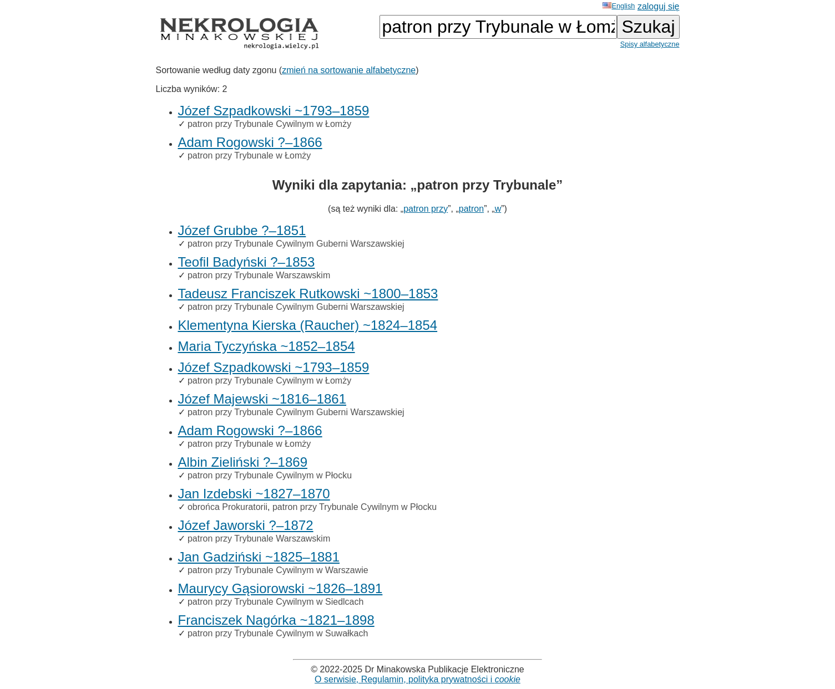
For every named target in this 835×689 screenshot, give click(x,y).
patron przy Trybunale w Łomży (249, 155)
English (619, 6)
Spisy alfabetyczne (650, 44)
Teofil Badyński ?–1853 (246, 261)
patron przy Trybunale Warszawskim (259, 275)
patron (471, 208)
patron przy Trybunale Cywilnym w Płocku (270, 475)
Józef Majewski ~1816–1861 (262, 398)
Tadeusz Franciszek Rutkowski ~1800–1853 (308, 293)
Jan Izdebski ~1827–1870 (254, 493)
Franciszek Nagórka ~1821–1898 (276, 620)
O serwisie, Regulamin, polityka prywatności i (417, 679)
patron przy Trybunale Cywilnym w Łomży (269, 124)
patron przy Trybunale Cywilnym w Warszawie (278, 570)
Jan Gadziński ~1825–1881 (259, 556)
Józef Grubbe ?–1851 (242, 230)
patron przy (425, 208)
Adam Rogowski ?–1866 (250, 142)
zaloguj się (658, 6)
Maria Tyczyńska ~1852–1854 (266, 346)
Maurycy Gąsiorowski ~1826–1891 (280, 588)
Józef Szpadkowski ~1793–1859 (274, 110)
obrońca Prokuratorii (227, 507)
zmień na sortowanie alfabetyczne (349, 70)
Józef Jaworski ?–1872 (245, 525)
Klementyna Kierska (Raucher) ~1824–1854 (308, 325)
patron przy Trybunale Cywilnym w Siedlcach (275, 601)
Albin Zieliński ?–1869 (242, 462)
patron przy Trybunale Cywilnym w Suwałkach (278, 633)
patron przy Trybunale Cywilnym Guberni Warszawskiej (296, 243)
